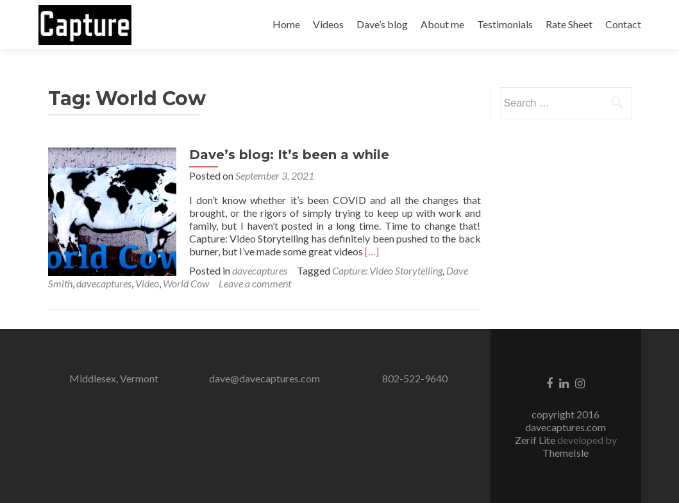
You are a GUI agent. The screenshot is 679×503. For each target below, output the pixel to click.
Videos (328, 24)
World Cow (186, 283)
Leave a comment (255, 283)
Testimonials (505, 24)
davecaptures (259, 270)
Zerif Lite (536, 440)
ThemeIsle (565, 453)
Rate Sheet (569, 24)
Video (147, 283)
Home (286, 24)
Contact (623, 24)
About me (442, 24)
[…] (372, 251)
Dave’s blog (382, 24)
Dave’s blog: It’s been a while (289, 154)
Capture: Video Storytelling (387, 270)
